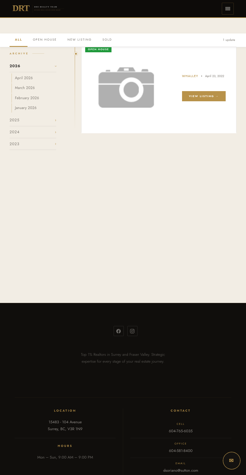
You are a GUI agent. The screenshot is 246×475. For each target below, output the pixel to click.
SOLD (107, 39)
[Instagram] (132, 331)
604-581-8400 (180, 450)
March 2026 (25, 88)
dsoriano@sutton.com (180, 470)
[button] (228, 9)
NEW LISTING (80, 39)
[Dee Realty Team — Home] (38, 8)
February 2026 (27, 97)
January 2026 (25, 107)
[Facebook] (119, 331)
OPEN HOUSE (45, 39)
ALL (18, 39)
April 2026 (24, 78)
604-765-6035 (181, 431)
